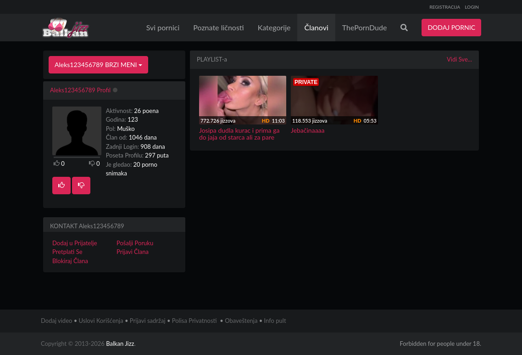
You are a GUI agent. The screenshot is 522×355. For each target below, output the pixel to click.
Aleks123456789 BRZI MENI (98, 64)
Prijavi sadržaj (148, 320)
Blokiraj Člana (70, 261)
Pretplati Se (67, 251)
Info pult (275, 320)
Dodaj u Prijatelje (74, 243)
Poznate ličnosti (218, 27)
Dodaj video (56, 320)
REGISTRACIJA (444, 7)
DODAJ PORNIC (451, 27)
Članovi (316, 27)
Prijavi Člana (133, 251)
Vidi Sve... (459, 59)
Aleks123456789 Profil (80, 90)
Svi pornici (163, 27)
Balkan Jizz (120, 343)
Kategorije (274, 27)
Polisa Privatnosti (194, 320)
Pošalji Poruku (135, 243)
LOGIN (472, 7)
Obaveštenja (241, 320)
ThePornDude (364, 27)
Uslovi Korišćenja (101, 320)
